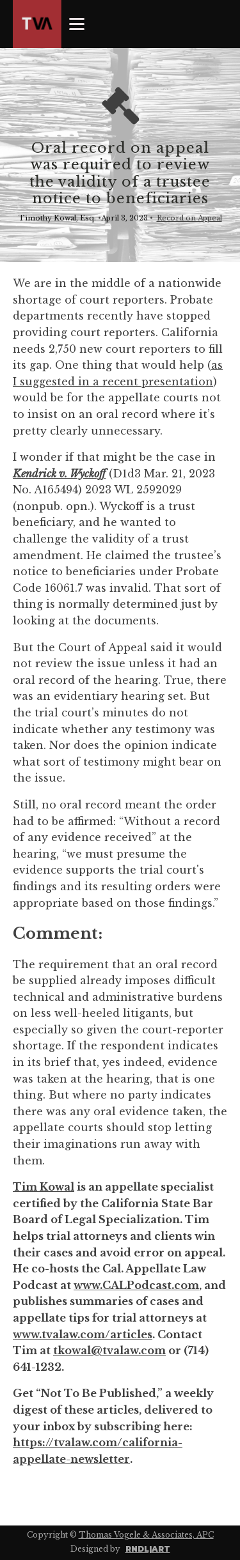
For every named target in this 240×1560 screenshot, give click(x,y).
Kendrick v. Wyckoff (59, 473)
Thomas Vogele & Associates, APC (146, 1535)
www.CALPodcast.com (136, 1285)
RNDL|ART (147, 1549)
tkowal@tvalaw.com (109, 1350)
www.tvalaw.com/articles (82, 1334)
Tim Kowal (43, 1186)
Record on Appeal (189, 217)
